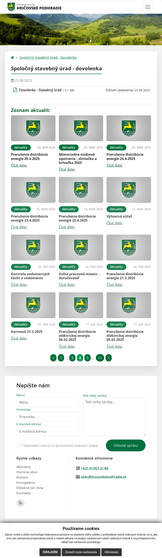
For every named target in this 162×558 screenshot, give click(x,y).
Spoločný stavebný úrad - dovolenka (48, 57)
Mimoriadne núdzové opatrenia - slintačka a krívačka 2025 (78, 158)
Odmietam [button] (111, 552)
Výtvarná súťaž (119, 216)
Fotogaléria (25, 482)
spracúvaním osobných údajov (76, 446)
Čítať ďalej (19, 165)
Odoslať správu (126, 445)
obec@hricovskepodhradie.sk (103, 476)
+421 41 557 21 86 (94, 468)
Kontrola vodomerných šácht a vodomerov (30, 276)
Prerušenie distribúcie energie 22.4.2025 (77, 218)
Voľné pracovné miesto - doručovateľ (79, 276)
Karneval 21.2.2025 (26, 331)
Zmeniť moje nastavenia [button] (81, 552)
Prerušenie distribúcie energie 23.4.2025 (29, 218)
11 (100, 357)
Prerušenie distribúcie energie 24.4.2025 (125, 156)
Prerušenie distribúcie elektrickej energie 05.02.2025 (125, 335)
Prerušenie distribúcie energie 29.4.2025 (29, 156)
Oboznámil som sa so (60, 446)
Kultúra (22, 477)
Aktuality (23, 467)
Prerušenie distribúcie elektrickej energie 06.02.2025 (77, 335)
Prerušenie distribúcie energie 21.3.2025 (125, 276)
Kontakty (23, 493)
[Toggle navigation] (148, 7)
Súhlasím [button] (50, 552)
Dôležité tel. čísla (29, 488)
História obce (26, 472)
